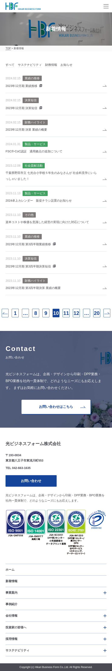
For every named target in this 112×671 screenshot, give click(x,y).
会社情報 (11, 615)
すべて (10, 64)
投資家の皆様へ (16, 627)
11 (66, 313)
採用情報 (11, 639)
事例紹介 (11, 604)
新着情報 (11, 581)
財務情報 (51, 64)
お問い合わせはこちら (62, 406)
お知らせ (66, 64)
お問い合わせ (31, 481)
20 (97, 313)
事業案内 (11, 592)
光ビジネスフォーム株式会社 (33, 443)
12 (76, 313)
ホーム (10, 569)
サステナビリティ (30, 64)
